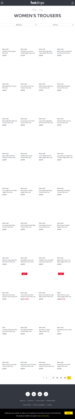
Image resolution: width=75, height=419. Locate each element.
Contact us (31, 400)
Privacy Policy (27, 405)
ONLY (59, 292)
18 (57, 378)
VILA (3, 327)
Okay (68, 413)
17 (53, 378)
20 (65, 378)
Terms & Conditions (39, 405)
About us (22, 400)
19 (61, 378)
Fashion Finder (51, 400)
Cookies (49, 405)
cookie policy (45, 416)
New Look (5, 49)
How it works (40, 400)
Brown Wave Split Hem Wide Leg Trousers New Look (8, 157)
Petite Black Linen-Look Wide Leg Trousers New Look (27, 261)
